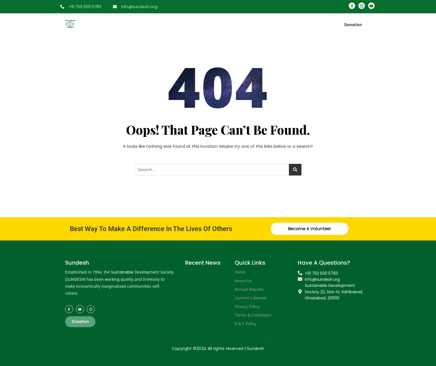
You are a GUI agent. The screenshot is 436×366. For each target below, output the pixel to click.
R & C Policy (245, 323)
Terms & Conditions (253, 315)
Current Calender (251, 297)
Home (240, 272)
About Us (243, 280)
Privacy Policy (247, 306)
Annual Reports (249, 289)
